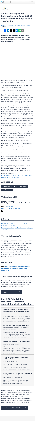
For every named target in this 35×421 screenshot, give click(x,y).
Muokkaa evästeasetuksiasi (9, 410)
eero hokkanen (7, 158)
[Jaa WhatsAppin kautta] (19, 30)
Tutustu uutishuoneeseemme (14, 375)
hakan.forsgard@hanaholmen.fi (11, 176)
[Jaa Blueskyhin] (17, 30)
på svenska (16, 416)
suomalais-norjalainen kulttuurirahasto (14, 154)
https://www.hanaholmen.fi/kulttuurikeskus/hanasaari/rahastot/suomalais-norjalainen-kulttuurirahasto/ (17, 144)
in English (10, 416)
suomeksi (4, 416)
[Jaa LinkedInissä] (8, 30)
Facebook (4, 404)
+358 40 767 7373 (10, 174)
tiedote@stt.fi (5, 396)
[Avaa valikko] (10, 2)
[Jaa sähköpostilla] (22, 30)
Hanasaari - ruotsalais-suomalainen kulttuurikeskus (15, 25)
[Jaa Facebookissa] (5, 30)
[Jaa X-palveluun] (11, 30)
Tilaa (12, 260)
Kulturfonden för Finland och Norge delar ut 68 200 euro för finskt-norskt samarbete (15, 236)
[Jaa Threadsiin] (14, 30)
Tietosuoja (4, 407)
